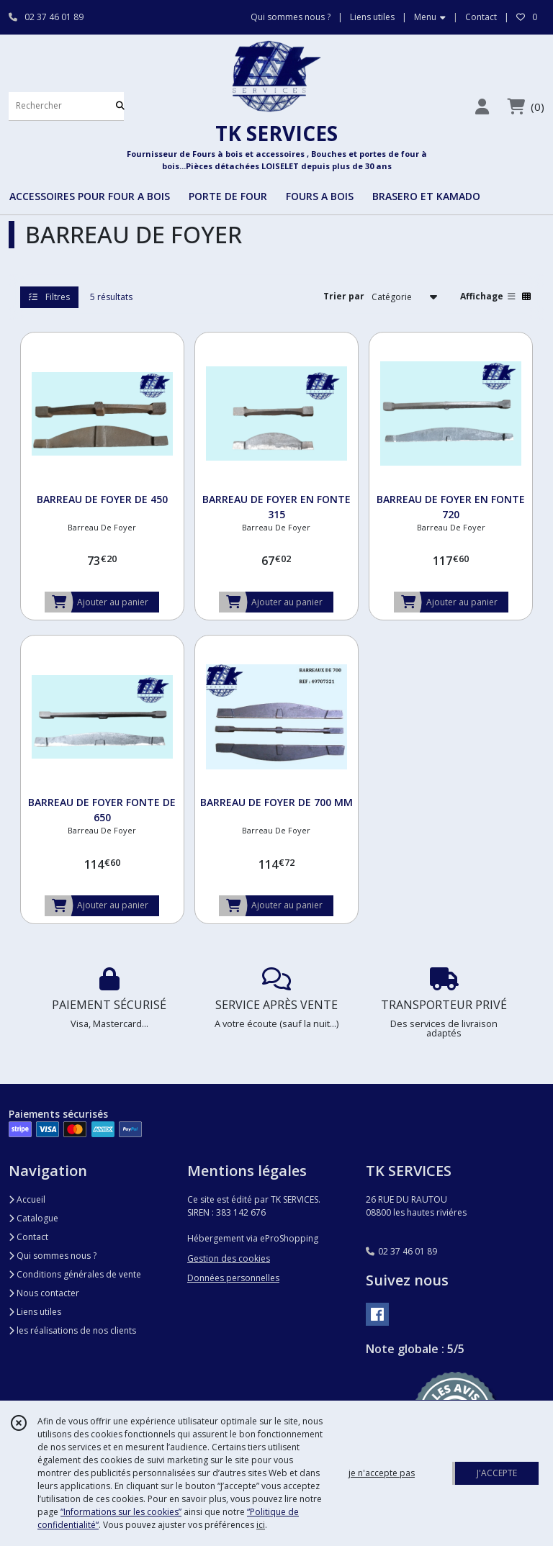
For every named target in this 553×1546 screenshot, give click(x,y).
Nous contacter (44, 1293)
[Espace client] (481, 106)
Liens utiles (35, 1312)
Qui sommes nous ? (52, 1255)
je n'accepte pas (382, 1473)
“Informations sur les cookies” (120, 1512)
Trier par (343, 296)
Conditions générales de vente (75, 1274)
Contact (481, 17)
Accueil (27, 1199)
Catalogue (33, 1218)
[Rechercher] (120, 106)
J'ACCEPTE (497, 1473)
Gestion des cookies (228, 1258)
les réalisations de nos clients (72, 1330)
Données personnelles (233, 1278)
